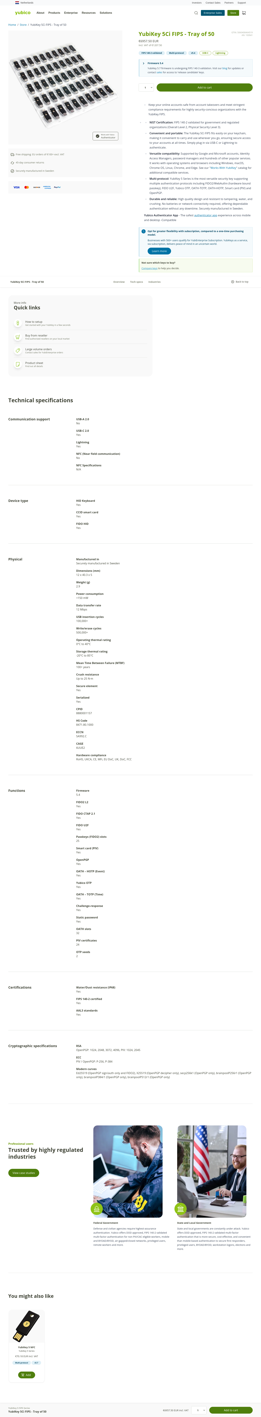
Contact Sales (213, 2)
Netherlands (24, 3)
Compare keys (149, 268)
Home (12, 25)
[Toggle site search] (196, 13)
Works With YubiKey (223, 168)
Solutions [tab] (106, 12)
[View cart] (244, 13)
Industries (154, 281)
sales (159, 72)
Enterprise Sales (213, 13)
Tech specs (136, 281)
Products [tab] (54, 12)
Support (242, 2)
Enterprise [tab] (71, 12)
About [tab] (40, 12)
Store (233, 13)
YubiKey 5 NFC (26, 1347)
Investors (197, 2)
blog (224, 68)
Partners (229, 2)
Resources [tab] (89, 12)
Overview (119, 281)
